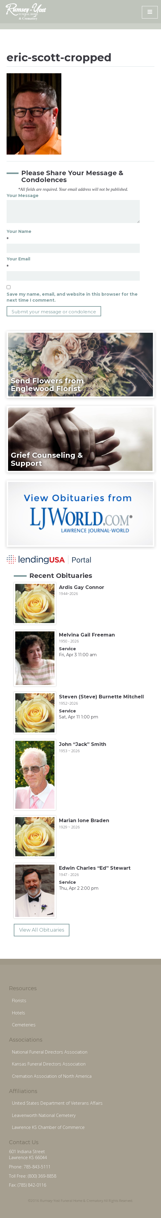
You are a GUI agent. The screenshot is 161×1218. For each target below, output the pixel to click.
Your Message (23, 195)
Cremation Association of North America (52, 1076)
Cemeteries (24, 1025)
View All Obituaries (41, 930)
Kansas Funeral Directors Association (49, 1064)
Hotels (18, 1013)
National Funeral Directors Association (49, 1052)
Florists (19, 1000)
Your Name (19, 231)
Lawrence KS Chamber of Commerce (48, 1127)
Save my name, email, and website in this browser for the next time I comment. (72, 297)
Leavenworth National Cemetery (44, 1115)
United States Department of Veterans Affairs (57, 1103)
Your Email (18, 259)
